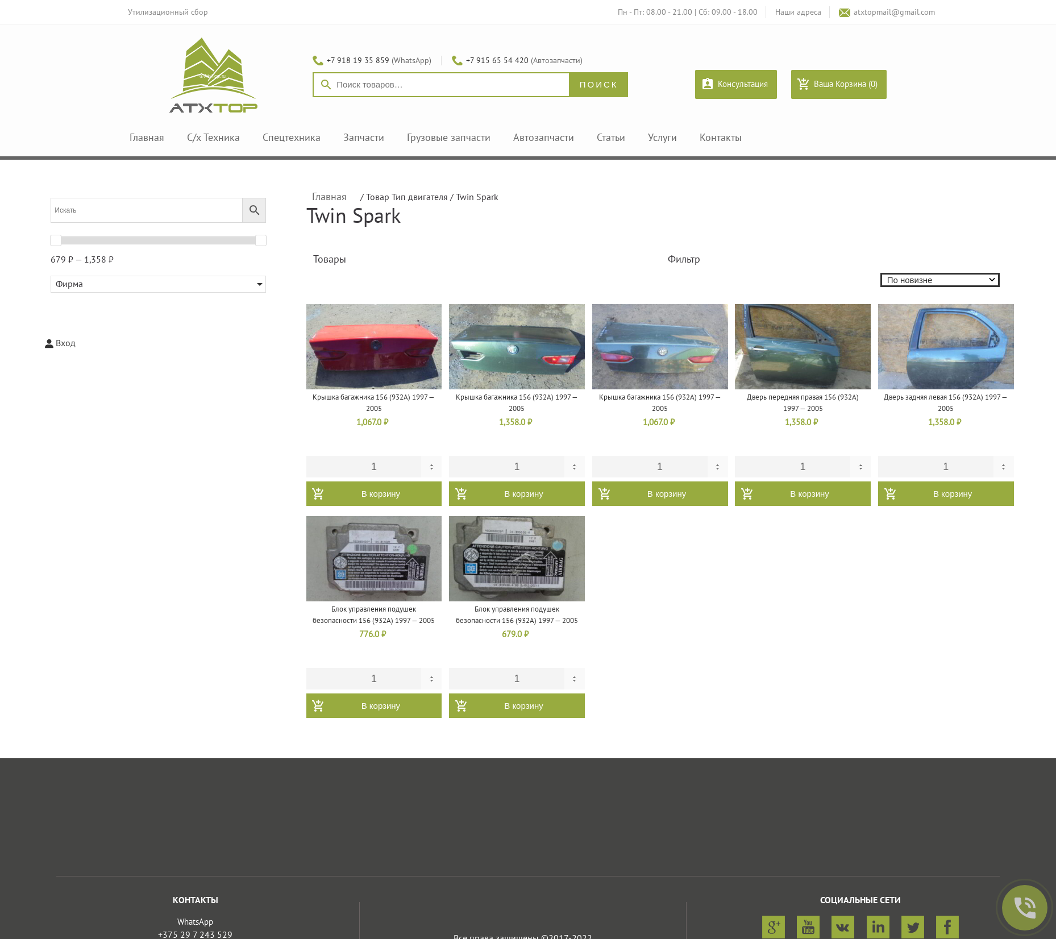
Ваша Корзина (846, 84)
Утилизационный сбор (168, 12)
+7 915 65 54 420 (497, 60)
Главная (147, 138)
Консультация (743, 84)
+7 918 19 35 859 (358, 60)
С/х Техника (213, 138)
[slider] (55, 240)
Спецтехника (292, 138)
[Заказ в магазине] (945, 280)
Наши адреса (798, 12)
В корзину (380, 493)
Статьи (611, 138)
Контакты (721, 138)
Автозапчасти (543, 138)
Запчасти (363, 138)
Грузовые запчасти (448, 138)
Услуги (662, 138)
